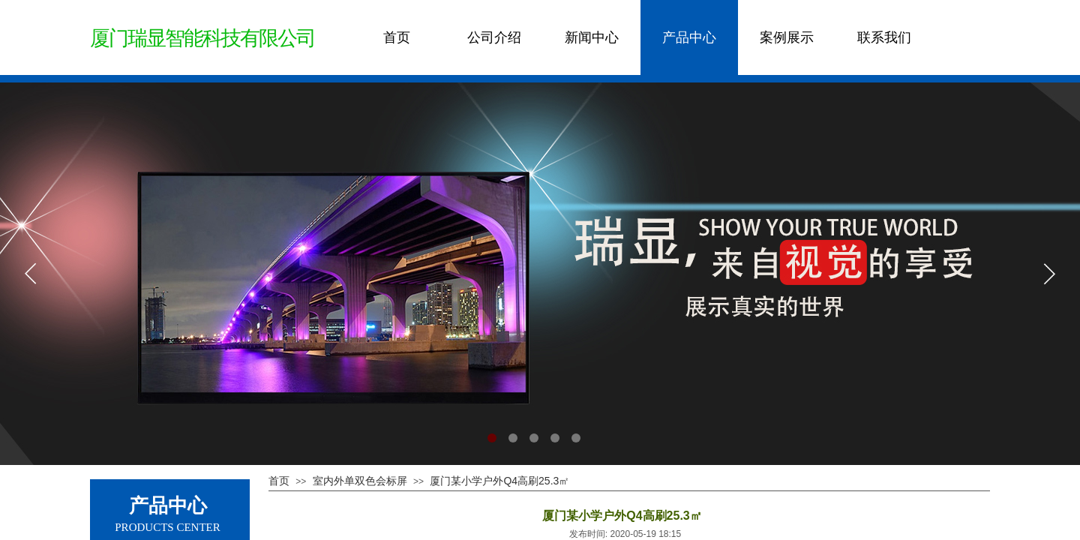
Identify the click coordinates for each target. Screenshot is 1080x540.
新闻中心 (592, 37)
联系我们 (884, 37)
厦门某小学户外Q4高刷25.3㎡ (499, 481)
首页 (396, 37)
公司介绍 (494, 37)
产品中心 (689, 37)
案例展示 (787, 37)
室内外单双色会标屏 (360, 481)
